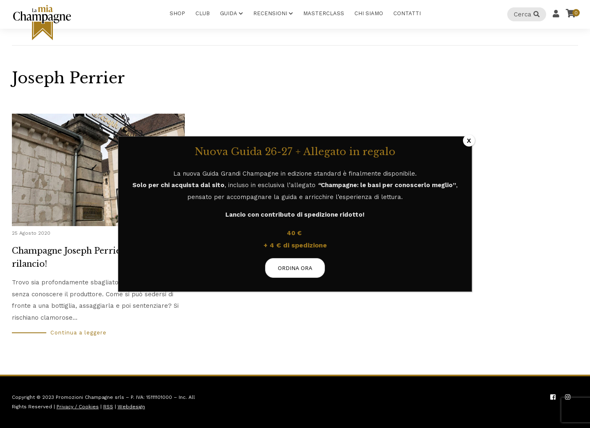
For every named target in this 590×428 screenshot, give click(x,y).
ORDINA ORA (295, 268)
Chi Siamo (368, 13)
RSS (108, 407)
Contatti (407, 13)
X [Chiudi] (469, 140)
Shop (177, 13)
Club (202, 13)
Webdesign (131, 407)
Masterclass (323, 13)
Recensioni (270, 13)
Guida (228, 13)
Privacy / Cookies (78, 407)
